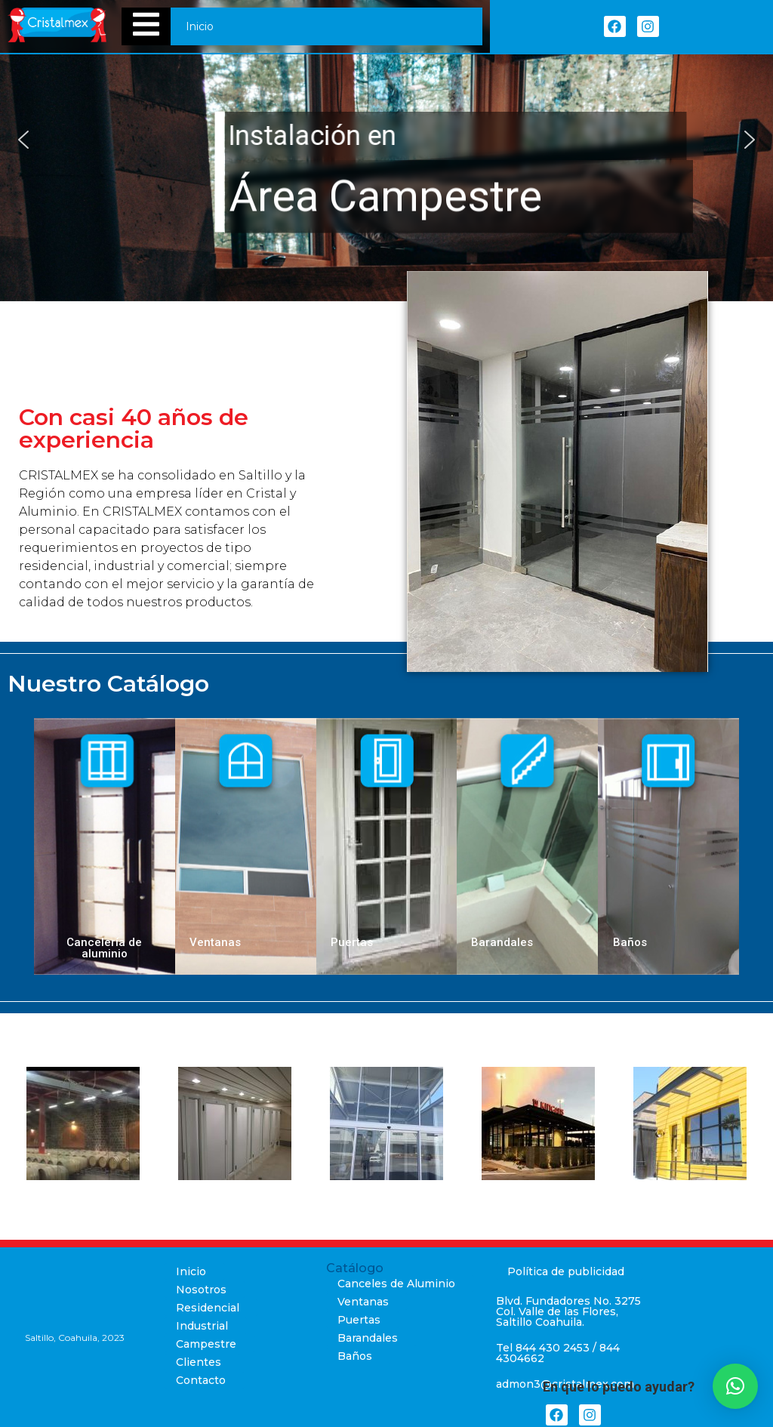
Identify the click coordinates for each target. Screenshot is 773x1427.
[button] (23, 140)
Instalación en (312, 136)
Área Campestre (385, 196)
